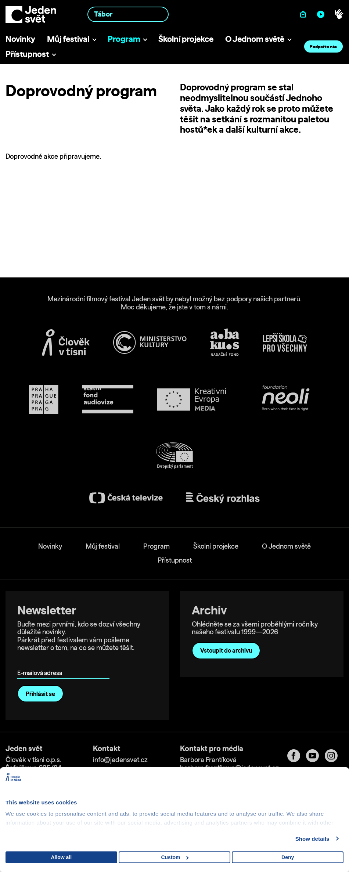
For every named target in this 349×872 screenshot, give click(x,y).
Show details (312, 839)
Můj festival (68, 38)
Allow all (61, 857)
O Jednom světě (254, 38)
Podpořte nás (323, 46)
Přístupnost (27, 53)
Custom (174, 857)
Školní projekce (185, 38)
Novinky (20, 38)
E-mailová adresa (41, 662)
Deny (287, 857)
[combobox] (128, 14)
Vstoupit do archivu (226, 650)
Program (124, 38)
